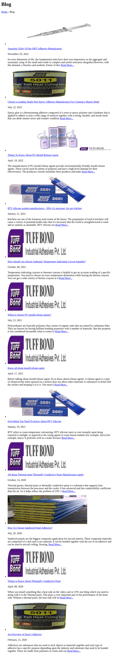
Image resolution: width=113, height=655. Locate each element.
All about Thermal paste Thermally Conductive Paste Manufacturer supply (46, 474)
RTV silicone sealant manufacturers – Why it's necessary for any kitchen (45, 208)
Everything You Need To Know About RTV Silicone (34, 421)
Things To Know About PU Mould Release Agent (33, 155)
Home (4, 12)
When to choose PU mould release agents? (29, 314)
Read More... (67, 65)
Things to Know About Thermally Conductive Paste (34, 581)
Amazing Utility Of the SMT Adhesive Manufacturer (35, 48)
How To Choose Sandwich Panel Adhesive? (30, 527)
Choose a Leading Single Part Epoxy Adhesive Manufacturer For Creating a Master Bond (53, 101)
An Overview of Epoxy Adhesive (25, 634)
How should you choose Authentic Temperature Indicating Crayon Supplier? (47, 261)
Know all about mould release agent (26, 368)
